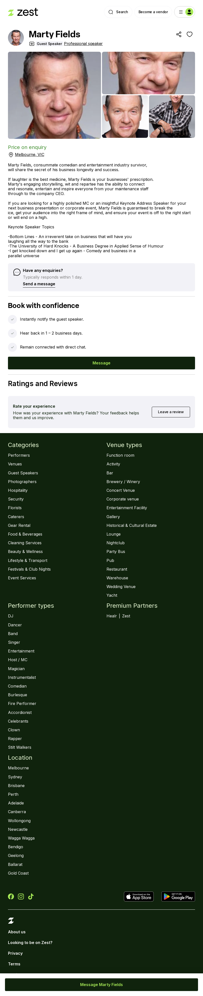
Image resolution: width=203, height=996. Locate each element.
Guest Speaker (49, 44)
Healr (111, 616)
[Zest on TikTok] (31, 896)
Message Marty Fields (101, 984)
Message (101, 362)
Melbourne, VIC (29, 154)
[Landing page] (23, 12)
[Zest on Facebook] (11, 896)
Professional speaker (83, 43)
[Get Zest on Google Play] (178, 896)
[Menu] (184, 12)
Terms (14, 964)
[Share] (178, 34)
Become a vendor (153, 12)
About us (17, 932)
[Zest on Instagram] (21, 896)
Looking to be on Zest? (30, 942)
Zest (126, 616)
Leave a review (171, 412)
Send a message (39, 283)
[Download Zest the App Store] (140, 896)
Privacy (15, 953)
